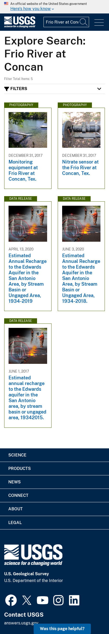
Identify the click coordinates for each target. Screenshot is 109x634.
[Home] (19, 26)
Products (19, 468)
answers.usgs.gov (21, 623)
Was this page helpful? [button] (62, 628)
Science (17, 455)
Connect (18, 495)
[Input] (66, 22)
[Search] (84, 22)
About (15, 508)
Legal (15, 522)
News (14, 482)
